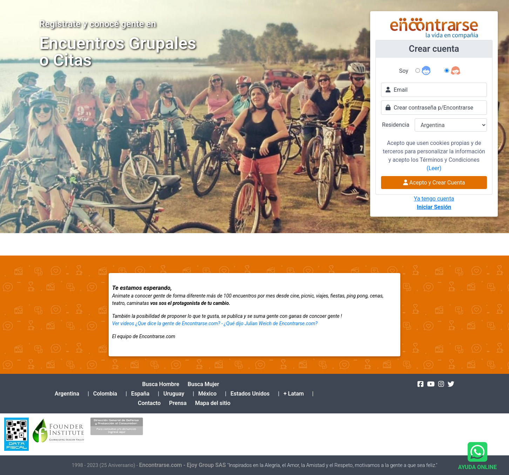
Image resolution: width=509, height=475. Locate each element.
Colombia (105, 393)
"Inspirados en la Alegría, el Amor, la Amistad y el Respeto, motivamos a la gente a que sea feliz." (332, 465)
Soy (403, 71)
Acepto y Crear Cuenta (434, 182)
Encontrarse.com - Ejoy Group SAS (183, 465)
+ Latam (294, 393)
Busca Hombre (160, 384)
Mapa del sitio (212, 403)
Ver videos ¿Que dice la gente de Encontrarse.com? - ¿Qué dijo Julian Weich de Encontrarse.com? (215, 323)
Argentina (67, 393)
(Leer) (434, 168)
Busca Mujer (203, 384)
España (140, 393)
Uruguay (173, 393)
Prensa (177, 403)
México (207, 393)
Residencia (395, 124)
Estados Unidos (250, 393)
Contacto (149, 403)
